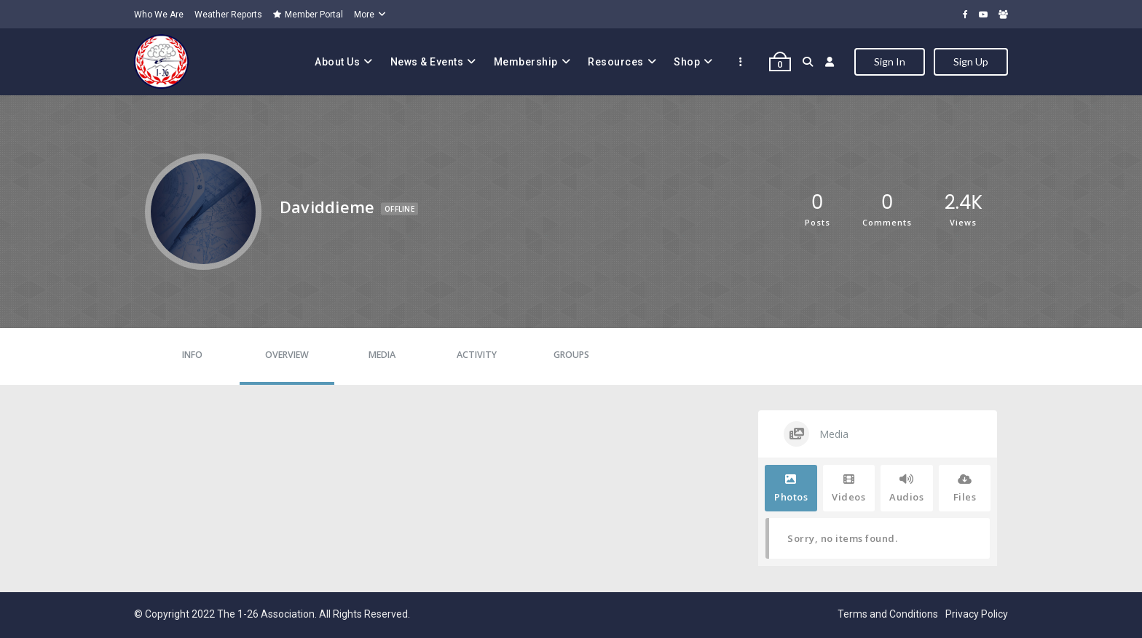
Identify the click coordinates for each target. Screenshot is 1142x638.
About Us (337, 62)
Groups (571, 354)
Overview (287, 354)
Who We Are (159, 14)
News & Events (427, 62)
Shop (687, 62)
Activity (477, 354)
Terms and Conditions (888, 614)
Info (192, 354)
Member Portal (308, 14)
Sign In (889, 61)
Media (382, 354)
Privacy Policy (976, 614)
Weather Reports (228, 14)
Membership (526, 62)
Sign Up (970, 61)
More (364, 14)
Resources (616, 62)
